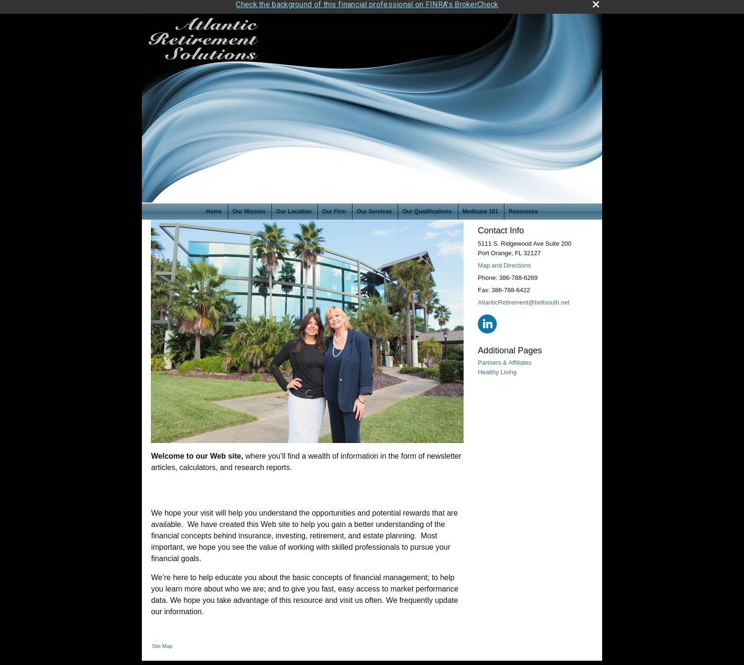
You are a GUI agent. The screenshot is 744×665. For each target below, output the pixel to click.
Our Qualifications (427, 209)
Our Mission (248, 209)
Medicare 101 (480, 209)
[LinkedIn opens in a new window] (487, 320)
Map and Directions (504, 262)
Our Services (374, 209)
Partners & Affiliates (504, 360)
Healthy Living (497, 369)
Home (214, 209)
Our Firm (334, 209)
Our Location (294, 209)
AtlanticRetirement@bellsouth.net (523, 299)
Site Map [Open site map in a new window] (162, 644)
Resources (523, 209)
